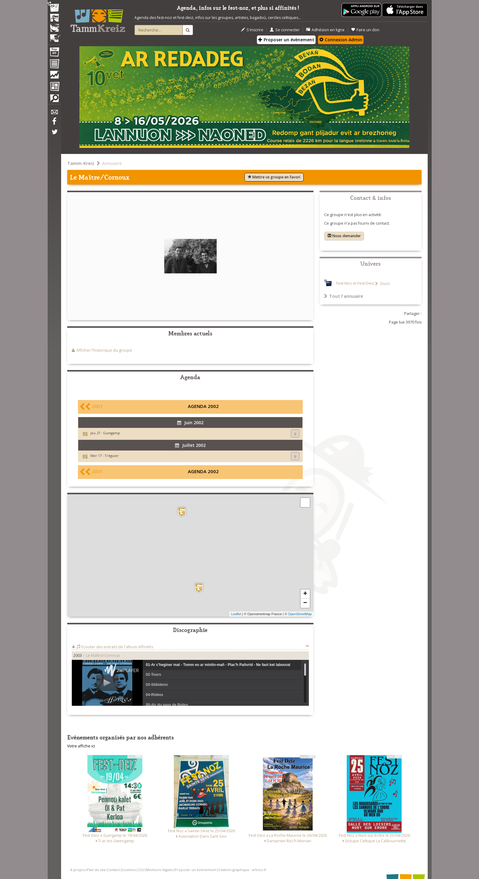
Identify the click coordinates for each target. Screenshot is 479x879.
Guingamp (111, 433)
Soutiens (128, 869)
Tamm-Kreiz (80, 163)
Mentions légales (160, 869)
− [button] (305, 603)
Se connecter (285, 29)
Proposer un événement (195, 869)
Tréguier (111, 455)
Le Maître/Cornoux (103, 655)
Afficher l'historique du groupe (104, 350)
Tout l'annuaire (343, 296)
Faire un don (365, 29)
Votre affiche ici (81, 746)
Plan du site (96, 869)
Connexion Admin (340, 40)
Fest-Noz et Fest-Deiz (355, 283)
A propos (78, 869)
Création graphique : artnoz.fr (242, 869)
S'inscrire (252, 29)
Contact (113, 869)
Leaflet (236, 614)
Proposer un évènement (286, 40)
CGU (140, 869)
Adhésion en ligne (325, 29)
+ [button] (305, 594)
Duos (384, 283)
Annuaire (112, 163)
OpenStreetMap (300, 614)
